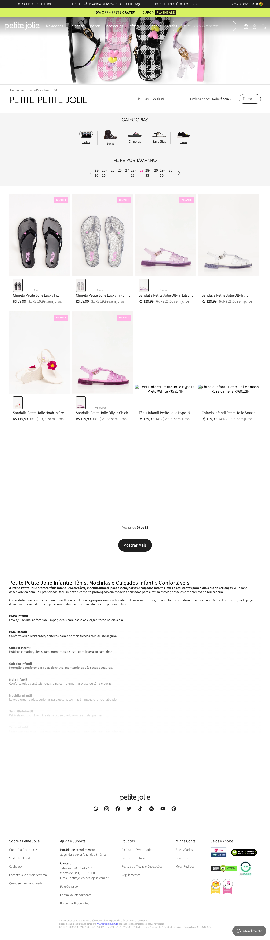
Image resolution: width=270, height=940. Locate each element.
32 (107, 281)
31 (107, 266)
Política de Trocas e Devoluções (141, 835)
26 (107, 209)
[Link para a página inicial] (18, 90)
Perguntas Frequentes (74, 899)
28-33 (106, 238)
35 (107, 307)
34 (107, 302)
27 (107, 215)
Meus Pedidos (185, 835)
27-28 (106, 223)
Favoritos (182, 827)
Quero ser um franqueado (26, 852)
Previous (113, 178)
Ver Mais (15, 727)
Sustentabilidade (20, 827)
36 (107, 322)
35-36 (106, 315)
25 (107, 204)
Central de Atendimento (75, 890)
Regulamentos (130, 844)
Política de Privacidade (136, 819)
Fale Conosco (69, 882)
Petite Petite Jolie (39, 90)
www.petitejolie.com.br (107, 921)
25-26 (106, 197)
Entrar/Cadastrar (186, 819)
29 (107, 245)
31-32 (106, 274)
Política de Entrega (133, 827)
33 (107, 297)
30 (107, 261)
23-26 (106, 187)
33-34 (106, 289)
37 (107, 328)
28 (55, 90)
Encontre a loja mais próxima (28, 844)
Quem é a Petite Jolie (23, 819)
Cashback (15, 835)
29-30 (106, 253)
